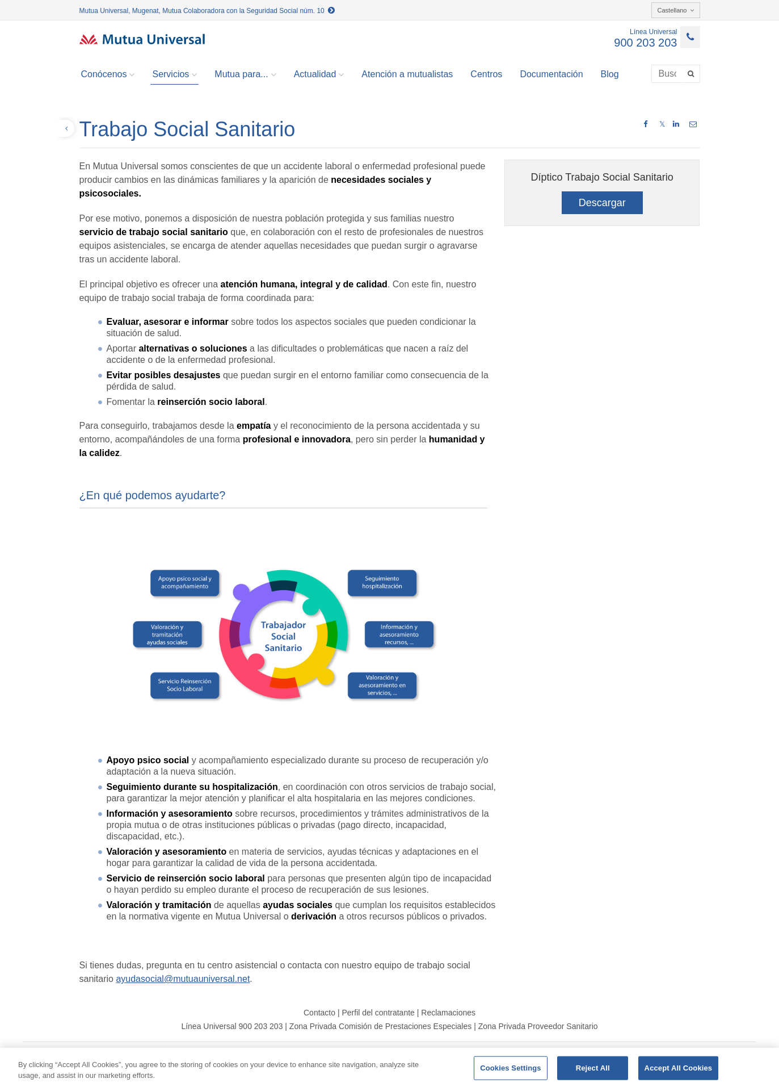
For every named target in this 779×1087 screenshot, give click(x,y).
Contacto (319, 1012)
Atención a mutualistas (407, 74)
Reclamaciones (448, 1012)
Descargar (602, 202)
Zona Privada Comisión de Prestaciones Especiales (380, 1026)
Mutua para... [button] (245, 74)
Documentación (551, 74)
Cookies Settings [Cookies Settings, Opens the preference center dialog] (510, 1068)
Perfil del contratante (378, 1012)
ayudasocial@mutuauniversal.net (183, 979)
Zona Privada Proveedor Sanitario (538, 1026)
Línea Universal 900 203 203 (232, 1026)
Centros (486, 74)
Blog (610, 74)
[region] (389, 1067)
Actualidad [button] (319, 74)
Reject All (593, 1068)
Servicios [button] (174, 74)
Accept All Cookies (679, 1068)
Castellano (676, 10)
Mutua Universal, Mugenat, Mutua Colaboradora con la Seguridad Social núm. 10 (207, 11)
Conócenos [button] (108, 74)
